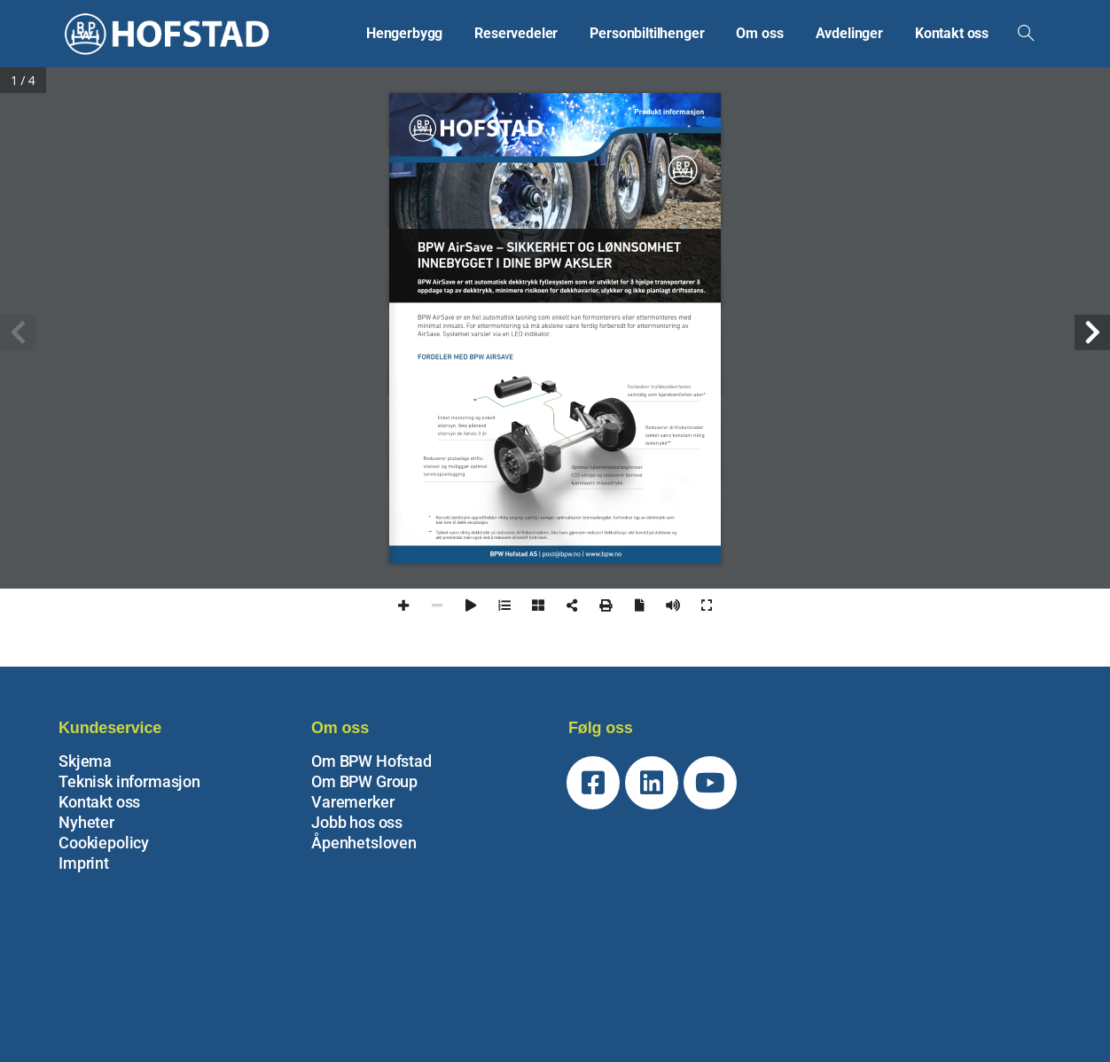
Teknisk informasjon (129, 781)
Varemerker (352, 802)
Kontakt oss (99, 802)
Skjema (85, 761)
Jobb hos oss (357, 822)
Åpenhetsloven (364, 842)
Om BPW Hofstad (371, 761)
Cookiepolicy (104, 842)
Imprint (84, 863)
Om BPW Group (364, 781)
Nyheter (86, 822)
